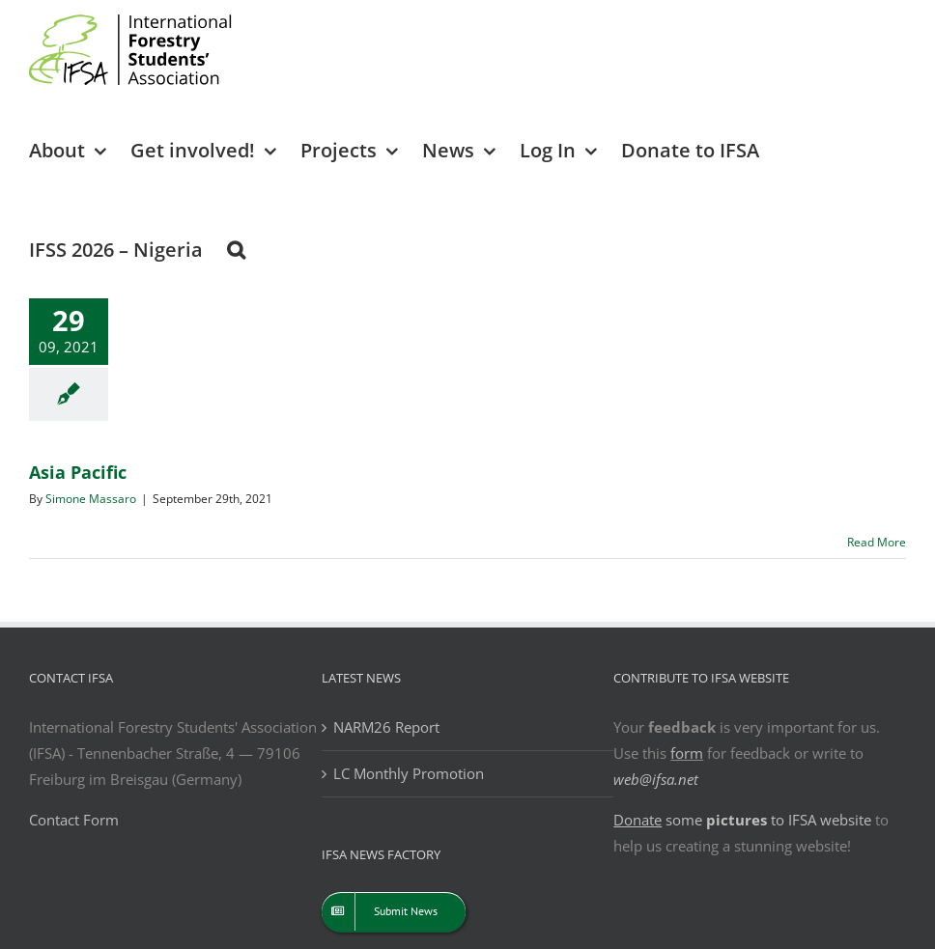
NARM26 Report (386, 727)
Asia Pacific (78, 472)
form (686, 753)
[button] (236, 248)
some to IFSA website (742, 819)
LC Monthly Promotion (408, 773)
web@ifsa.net (655, 779)
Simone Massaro (90, 498)
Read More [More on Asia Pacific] (876, 542)
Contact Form (74, 819)
